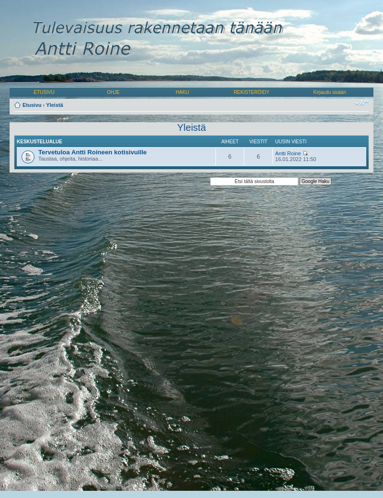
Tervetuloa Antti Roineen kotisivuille (92, 152)
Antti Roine (288, 153)
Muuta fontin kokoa (362, 103)
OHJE (113, 92)
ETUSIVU (44, 92)
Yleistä (54, 105)
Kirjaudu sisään (330, 92)
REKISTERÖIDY (251, 92)
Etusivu (32, 105)
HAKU (182, 92)
